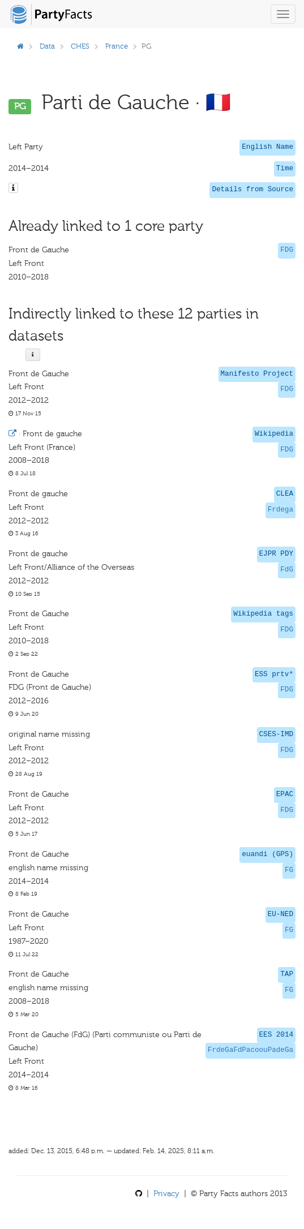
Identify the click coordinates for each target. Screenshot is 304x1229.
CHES (80, 46)
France (116, 46)
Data (47, 46)
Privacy (166, 1193)
